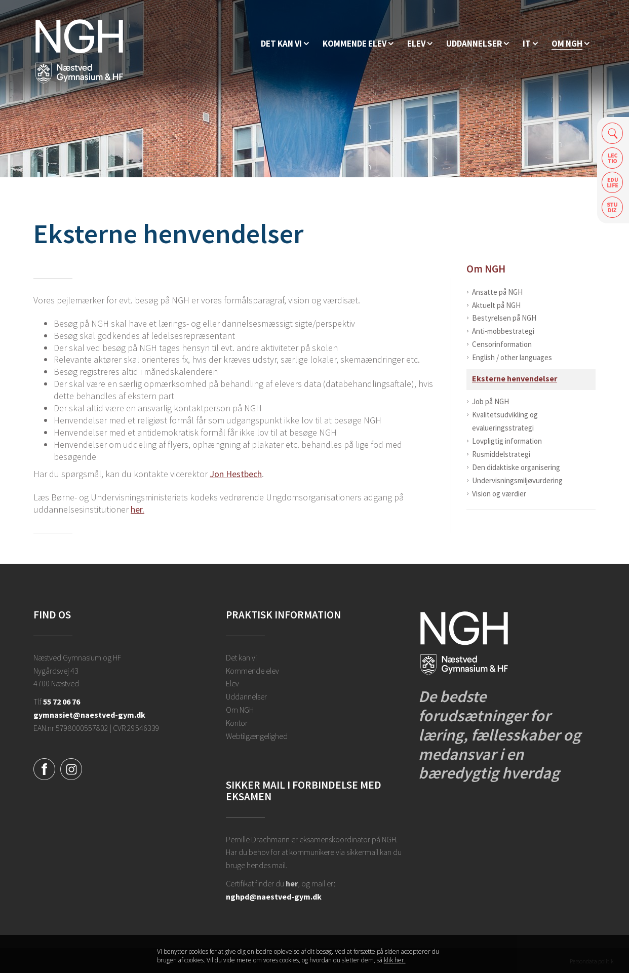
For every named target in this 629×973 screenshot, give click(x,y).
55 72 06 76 (61, 701)
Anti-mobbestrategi (503, 331)
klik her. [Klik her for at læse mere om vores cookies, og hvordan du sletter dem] (395, 960)
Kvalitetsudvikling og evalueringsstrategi (505, 421)
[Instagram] (71, 768)
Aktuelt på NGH (496, 305)
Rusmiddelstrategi (501, 454)
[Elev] (420, 44)
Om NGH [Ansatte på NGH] (485, 269)
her (292, 883)
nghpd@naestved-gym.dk (274, 896)
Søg (612, 133)
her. (137, 509)
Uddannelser (246, 696)
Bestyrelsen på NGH (504, 318)
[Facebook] (44, 768)
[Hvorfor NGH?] (285, 44)
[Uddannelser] (477, 44)
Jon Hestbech (236, 474)
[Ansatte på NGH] (570, 44)
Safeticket (612, 207)
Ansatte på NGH (497, 292)
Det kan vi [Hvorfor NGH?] (241, 657)
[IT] (530, 44)
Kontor (237, 723)
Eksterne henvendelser (514, 378)
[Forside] (79, 50)
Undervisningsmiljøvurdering (517, 480)
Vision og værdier (499, 493)
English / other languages (512, 357)
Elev (232, 683)
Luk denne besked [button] (464, 956)
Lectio (612, 158)
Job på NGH (490, 401)
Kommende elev (252, 671)
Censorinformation (502, 344)
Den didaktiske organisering (516, 467)
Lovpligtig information (507, 441)
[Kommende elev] (358, 44)
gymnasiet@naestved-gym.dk (89, 715)
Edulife (612, 182)
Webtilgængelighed (257, 736)
